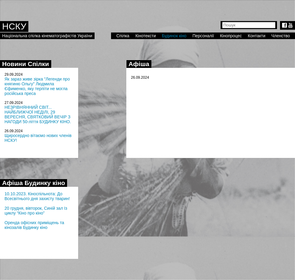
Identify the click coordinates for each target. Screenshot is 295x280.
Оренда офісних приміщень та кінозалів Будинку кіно (34, 225)
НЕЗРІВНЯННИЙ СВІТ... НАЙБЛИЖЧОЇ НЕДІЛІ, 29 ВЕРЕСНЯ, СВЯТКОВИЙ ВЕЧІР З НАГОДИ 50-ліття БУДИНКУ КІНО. (38, 114)
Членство (281, 35)
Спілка (122, 35)
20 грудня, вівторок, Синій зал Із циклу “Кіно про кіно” (36, 210)
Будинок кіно (174, 35)
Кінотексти (145, 35)
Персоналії (203, 35)
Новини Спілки (25, 63)
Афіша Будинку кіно (33, 182)
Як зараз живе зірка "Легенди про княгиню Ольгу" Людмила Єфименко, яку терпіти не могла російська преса (37, 86)
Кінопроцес (231, 35)
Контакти (256, 35)
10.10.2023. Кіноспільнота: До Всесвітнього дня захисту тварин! (37, 196)
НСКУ (14, 26)
